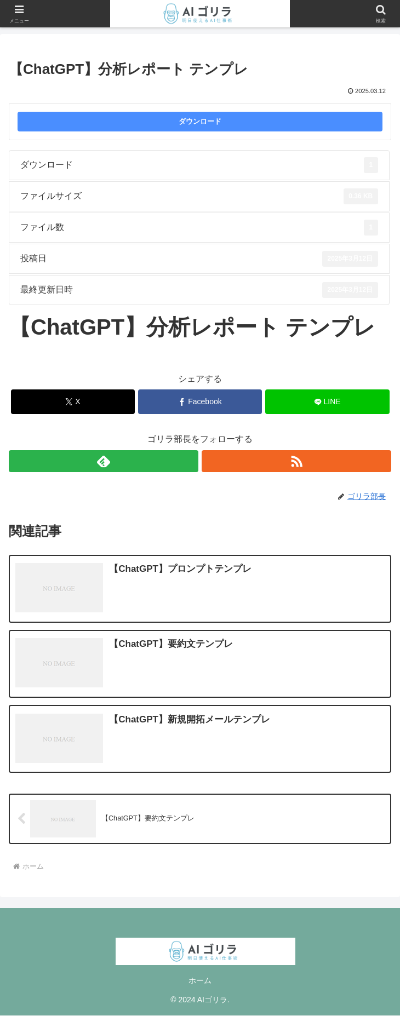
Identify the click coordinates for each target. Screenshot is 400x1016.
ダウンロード (200, 121)
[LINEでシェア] (327, 401)
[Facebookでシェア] (200, 401)
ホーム (200, 980)
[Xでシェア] (73, 401)
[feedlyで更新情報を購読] (103, 461)
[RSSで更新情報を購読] (296, 461)
